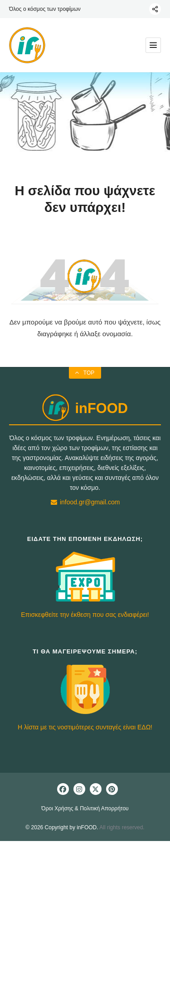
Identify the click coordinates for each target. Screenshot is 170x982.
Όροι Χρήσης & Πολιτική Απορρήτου (84, 808)
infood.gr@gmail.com (85, 502)
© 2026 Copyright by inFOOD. (61, 827)
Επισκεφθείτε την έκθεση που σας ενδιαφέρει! (85, 614)
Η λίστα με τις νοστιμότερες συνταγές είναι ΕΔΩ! (85, 727)
